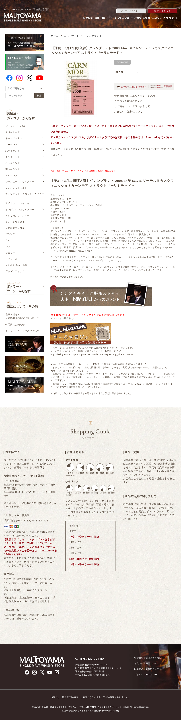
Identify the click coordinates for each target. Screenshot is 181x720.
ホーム (55, 35)
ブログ (170, 18)
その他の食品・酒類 (16, 265)
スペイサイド (71, 35)
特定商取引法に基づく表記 (147, 658)
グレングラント (93, 35)
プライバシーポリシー (145, 674)
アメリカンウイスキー (17, 215)
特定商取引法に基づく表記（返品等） (136, 95)
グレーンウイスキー (16, 222)
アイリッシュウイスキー (18, 203)
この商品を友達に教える (128, 101)
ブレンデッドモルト (16, 187)
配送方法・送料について (146, 669)
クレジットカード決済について (22, 331)
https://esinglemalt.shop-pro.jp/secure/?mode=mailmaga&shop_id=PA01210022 (92, 354)
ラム (7, 240)
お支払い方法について (145, 663)
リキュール (11, 259)
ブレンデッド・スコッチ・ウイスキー (24, 195)
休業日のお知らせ (15, 324)
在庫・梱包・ (22, 316)
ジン (7, 246)
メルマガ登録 (121, 18)
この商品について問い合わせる (132, 106)
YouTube (156, 18)
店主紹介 (88, 18)
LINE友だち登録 (140, 18)
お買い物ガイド (104, 18)
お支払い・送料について (128, 111)
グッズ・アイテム (15, 271)
